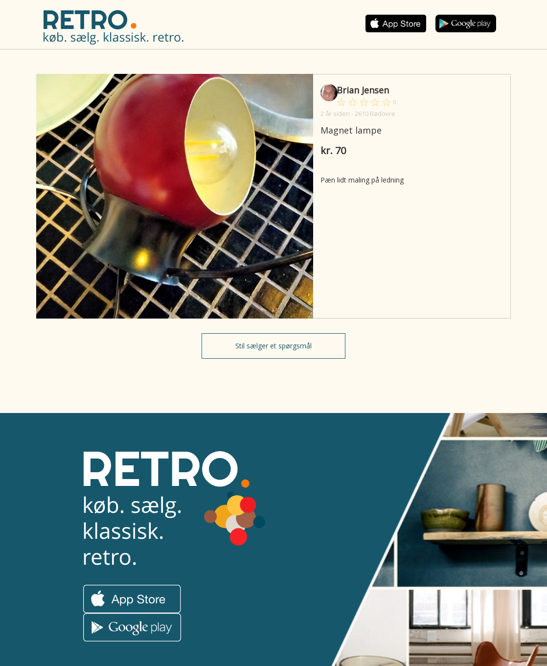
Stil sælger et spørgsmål (273, 345)
